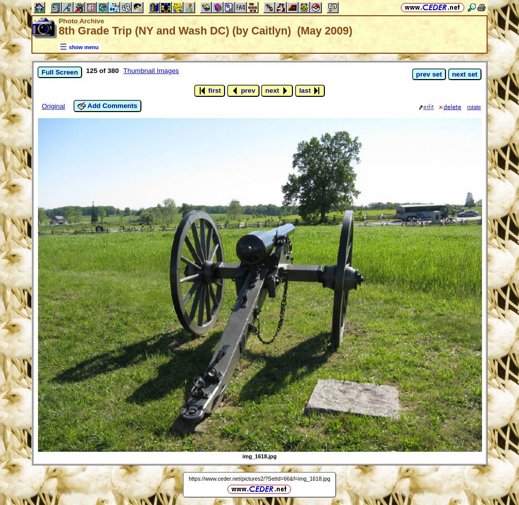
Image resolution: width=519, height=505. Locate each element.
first (209, 91)
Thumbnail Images (151, 71)
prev (243, 91)
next (277, 91)
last (310, 91)
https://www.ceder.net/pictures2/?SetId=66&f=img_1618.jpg (259, 479)
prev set (429, 74)
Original (53, 106)
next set (464, 74)
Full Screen (60, 72)
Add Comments (107, 106)
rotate (474, 107)
